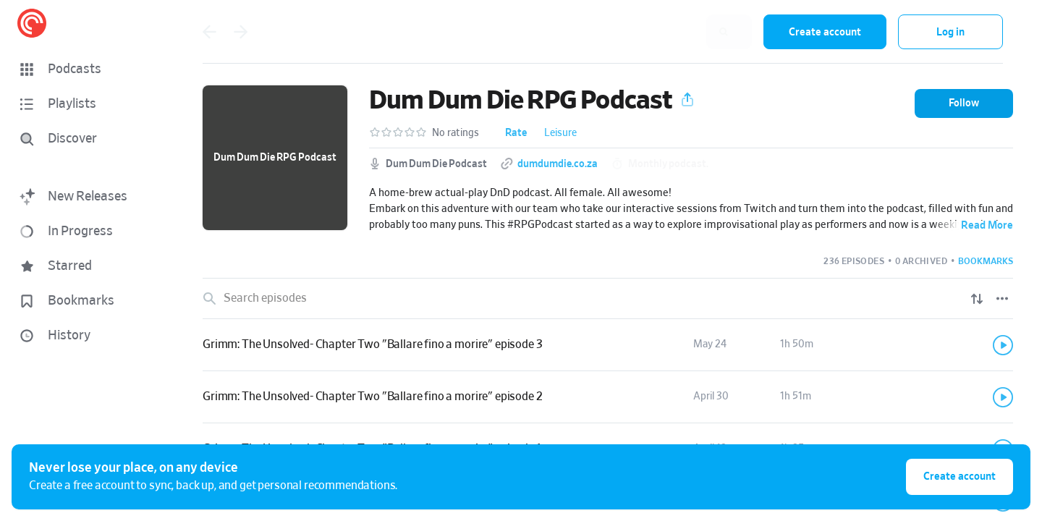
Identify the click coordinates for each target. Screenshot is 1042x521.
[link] (608, 345)
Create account (825, 32)
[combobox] (658, 31)
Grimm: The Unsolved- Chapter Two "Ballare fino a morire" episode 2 (372, 396)
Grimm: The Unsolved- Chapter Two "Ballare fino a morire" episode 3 (372, 344)
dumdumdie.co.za (557, 164)
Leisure (560, 133)
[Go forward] (241, 32)
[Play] (1003, 345)
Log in (950, 32)
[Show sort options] (977, 299)
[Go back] (209, 32)
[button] (87, 69)
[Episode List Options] (1002, 299)
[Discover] (84, 139)
